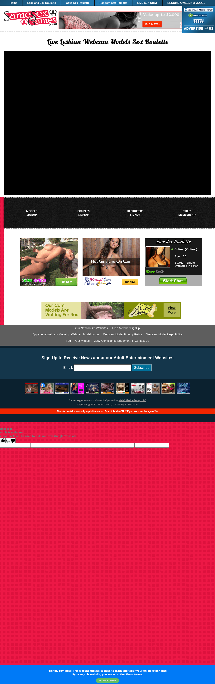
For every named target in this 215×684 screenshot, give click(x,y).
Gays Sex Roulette (77, 2)
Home (13, 2)
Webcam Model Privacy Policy (122, 334)
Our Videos (82, 341)
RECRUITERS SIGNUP (135, 212)
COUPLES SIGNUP (83, 212)
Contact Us (142, 341)
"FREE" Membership (107, 8)
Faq (68, 341)
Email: (68, 368)
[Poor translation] (11, 440)
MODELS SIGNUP (31, 212)
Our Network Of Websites (91, 328)
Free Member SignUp (126, 328)
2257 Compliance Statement (112, 341)
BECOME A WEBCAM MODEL (186, 2)
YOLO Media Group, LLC (132, 400)
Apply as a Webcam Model (49, 334)
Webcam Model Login (85, 334)
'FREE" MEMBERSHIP (187, 212)
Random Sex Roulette (113, 2)
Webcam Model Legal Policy (164, 334)
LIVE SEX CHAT (147, 2)
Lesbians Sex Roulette (41, 2)
